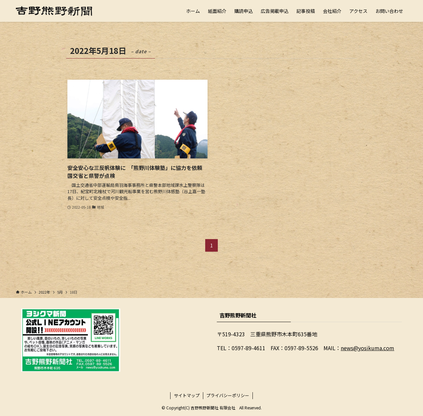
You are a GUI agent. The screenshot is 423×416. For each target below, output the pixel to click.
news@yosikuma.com (367, 348)
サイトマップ (187, 395)
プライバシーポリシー (227, 395)
